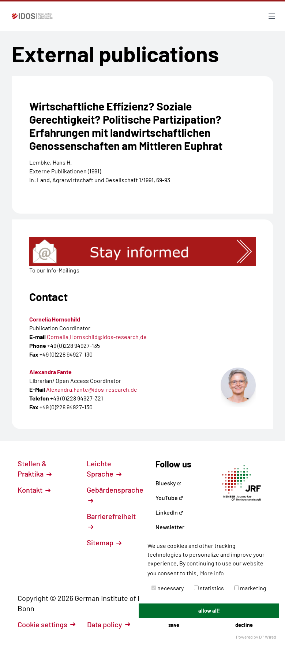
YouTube (169, 497)
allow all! (209, 610)
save (173, 625)
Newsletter (169, 526)
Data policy (108, 624)
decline (244, 625)
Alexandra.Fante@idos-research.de (91, 389)
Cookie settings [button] (46, 624)
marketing (250, 587)
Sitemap (104, 542)
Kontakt (34, 489)
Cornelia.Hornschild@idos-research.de (97, 336)
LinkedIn (169, 512)
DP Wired (267, 636)
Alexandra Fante (50, 371)
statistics (209, 587)
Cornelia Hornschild (54, 319)
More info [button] (212, 572)
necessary (167, 587)
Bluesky (168, 482)
